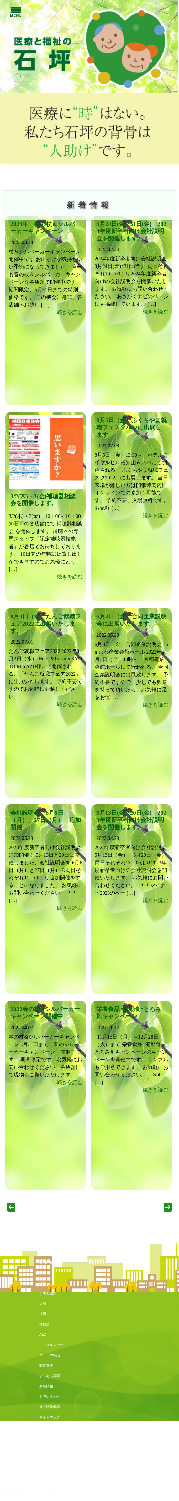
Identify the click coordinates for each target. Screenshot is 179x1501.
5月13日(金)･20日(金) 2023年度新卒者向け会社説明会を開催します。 (131, 820)
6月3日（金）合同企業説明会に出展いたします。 (131, 620)
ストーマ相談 (49, 1355)
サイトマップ (49, 1417)
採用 (42, 1314)
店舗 (42, 1303)
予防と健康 (47, 1293)
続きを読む (70, 312)
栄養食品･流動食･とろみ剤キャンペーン (128, 1013)
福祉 (42, 1283)
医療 (42, 1272)
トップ (44, 1252)
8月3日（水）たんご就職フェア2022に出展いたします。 (45, 623)
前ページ (28, 1207)
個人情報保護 (49, 1407)
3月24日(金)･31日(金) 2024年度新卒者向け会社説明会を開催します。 (131, 231)
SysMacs (19, 1495)
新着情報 (46, 1386)
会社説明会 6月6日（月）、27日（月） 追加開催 (45, 820)
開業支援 (46, 1365)
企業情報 (46, 1262)
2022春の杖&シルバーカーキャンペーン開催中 (45, 1013)
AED (42, 1334)
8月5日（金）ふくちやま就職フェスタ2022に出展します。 (131, 427)
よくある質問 (49, 1376)
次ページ (151, 1207)
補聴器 (44, 1324)
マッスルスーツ (51, 1345)
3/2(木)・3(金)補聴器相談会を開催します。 (43, 500)
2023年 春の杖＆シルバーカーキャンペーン (42, 227)
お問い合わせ (49, 1396)
